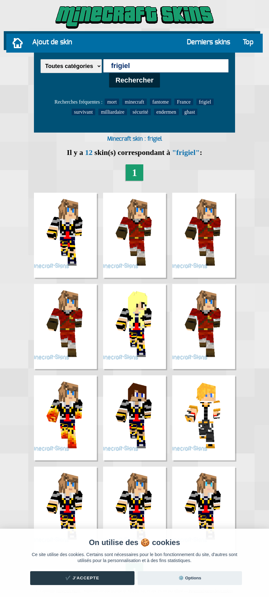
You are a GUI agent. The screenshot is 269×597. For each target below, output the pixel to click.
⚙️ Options (189, 578)
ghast (189, 112)
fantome (160, 102)
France (184, 102)
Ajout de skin (52, 42)
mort (112, 102)
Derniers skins (208, 42)
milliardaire (112, 112)
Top (248, 42)
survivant (83, 112)
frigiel (205, 102)
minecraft (134, 102)
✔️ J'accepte (82, 578)
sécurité (140, 112)
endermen (166, 112)
